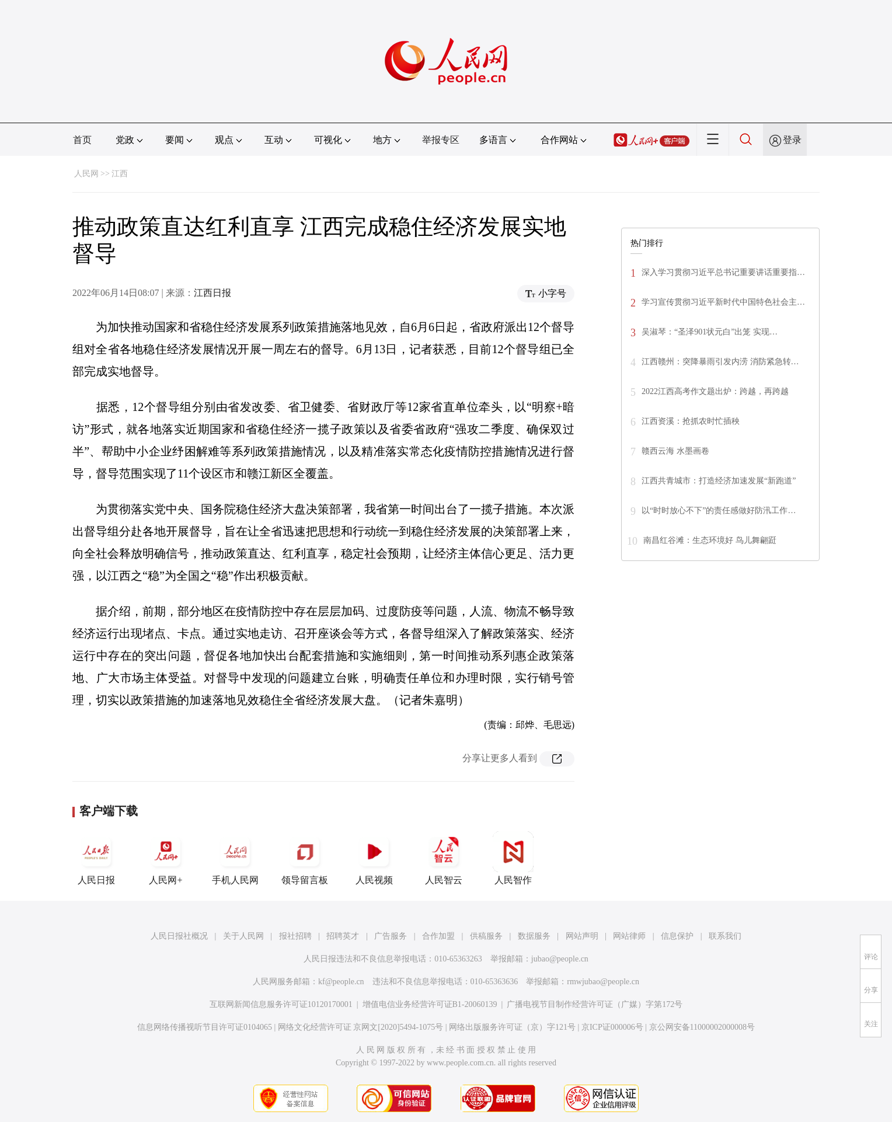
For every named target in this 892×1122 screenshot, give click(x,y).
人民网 (86, 173)
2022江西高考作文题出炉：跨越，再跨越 (715, 391)
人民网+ (165, 858)
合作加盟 (438, 936)
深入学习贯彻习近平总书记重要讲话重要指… (723, 272)
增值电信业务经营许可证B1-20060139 (430, 1004)
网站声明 (582, 936)
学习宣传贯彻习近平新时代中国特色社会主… (723, 302)
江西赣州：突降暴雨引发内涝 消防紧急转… (720, 361)
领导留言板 (304, 858)
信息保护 (677, 936)
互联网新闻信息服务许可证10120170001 (281, 1004)
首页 (82, 140)
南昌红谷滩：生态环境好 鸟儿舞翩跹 (709, 540)
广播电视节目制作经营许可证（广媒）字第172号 (594, 1004)
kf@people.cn (341, 981)
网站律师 (629, 936)
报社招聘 (295, 936)
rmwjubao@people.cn (603, 981)
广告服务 (390, 936)
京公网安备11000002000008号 (702, 1027)
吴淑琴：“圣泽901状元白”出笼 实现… (710, 331)
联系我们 (725, 936)
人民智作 (513, 858)
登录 (792, 140)
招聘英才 (342, 936)
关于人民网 (243, 936)
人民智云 (443, 858)
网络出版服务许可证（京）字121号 (512, 1027)
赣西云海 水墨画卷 (675, 451)
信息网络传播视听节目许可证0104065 (204, 1027)
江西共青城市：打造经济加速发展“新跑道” (719, 480)
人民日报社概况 (179, 936)
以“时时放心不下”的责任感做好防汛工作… (719, 510)
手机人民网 (235, 858)
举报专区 (440, 140)
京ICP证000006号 (612, 1027)
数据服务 (534, 936)
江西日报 (212, 293)
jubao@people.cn (559, 958)
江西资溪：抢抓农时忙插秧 (691, 421)
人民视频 (374, 858)
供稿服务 (486, 936)
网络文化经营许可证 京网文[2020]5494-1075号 (361, 1027)
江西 (120, 173)
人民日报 (96, 858)
